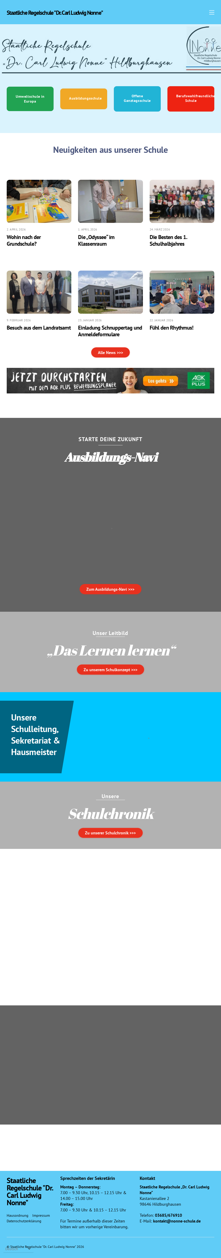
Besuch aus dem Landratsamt (39, 328)
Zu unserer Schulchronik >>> (110, 830)
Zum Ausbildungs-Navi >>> (110, 586)
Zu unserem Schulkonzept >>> (110, 667)
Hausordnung (17, 1213)
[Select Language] (18, 1249)
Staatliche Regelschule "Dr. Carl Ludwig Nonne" (43, 1244)
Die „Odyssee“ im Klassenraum (96, 241)
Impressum (41, 1213)
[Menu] (212, 12)
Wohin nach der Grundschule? (24, 241)
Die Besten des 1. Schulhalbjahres (168, 241)
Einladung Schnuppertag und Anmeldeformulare (110, 332)
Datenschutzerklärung (24, 1218)
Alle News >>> (110, 353)
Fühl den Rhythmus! (172, 328)
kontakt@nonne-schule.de (177, 1218)
